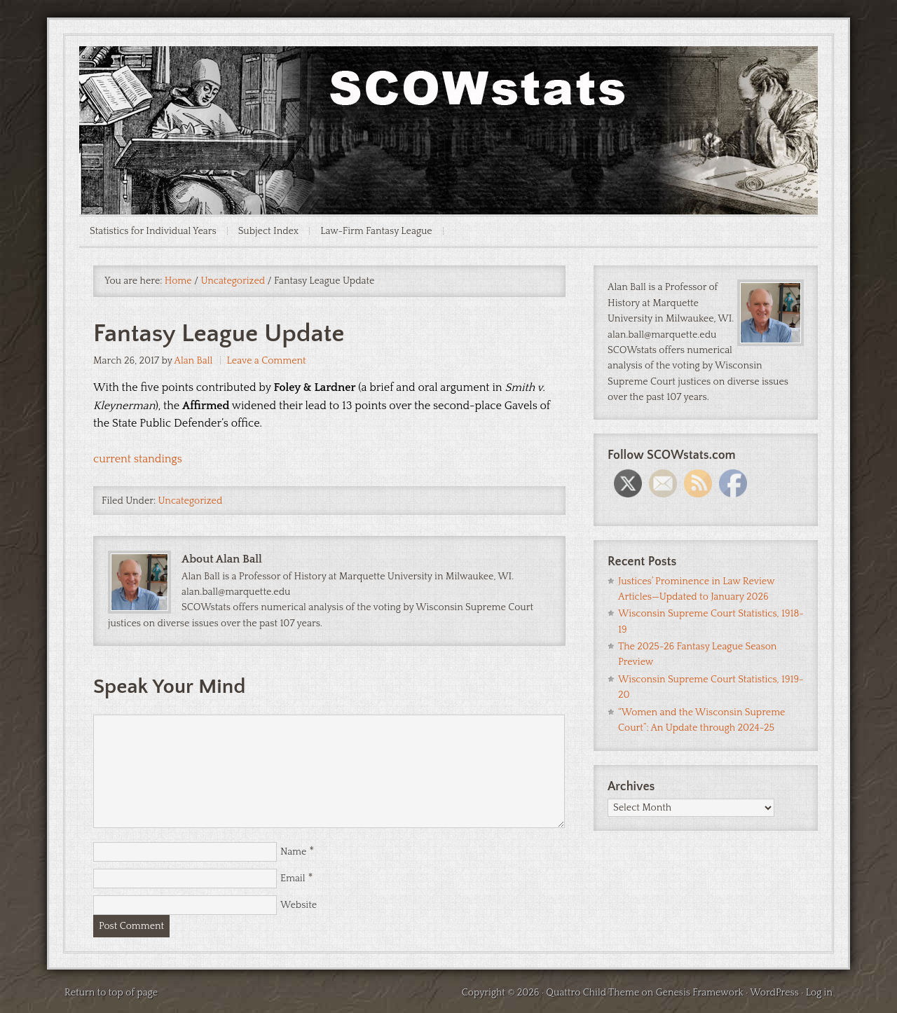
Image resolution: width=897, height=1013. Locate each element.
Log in (819, 992)
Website (298, 905)
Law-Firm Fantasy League (376, 231)
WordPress (774, 992)
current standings (137, 459)
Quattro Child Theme (592, 992)
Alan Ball (193, 360)
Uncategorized (190, 500)
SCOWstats (448, 88)
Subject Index (268, 231)
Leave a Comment (266, 360)
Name (293, 851)
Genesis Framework (700, 992)
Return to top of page (111, 992)
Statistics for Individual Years (153, 231)
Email (293, 878)
